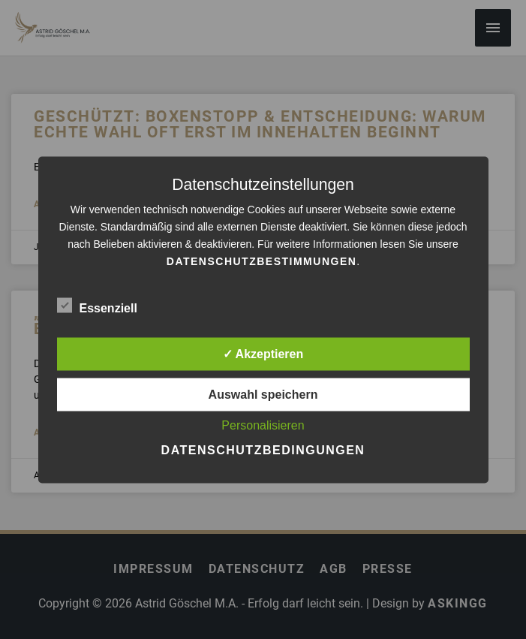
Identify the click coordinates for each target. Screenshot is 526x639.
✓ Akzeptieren (263, 353)
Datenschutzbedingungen (263, 449)
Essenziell (97, 305)
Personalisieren (262, 424)
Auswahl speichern (263, 393)
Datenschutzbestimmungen (262, 261)
